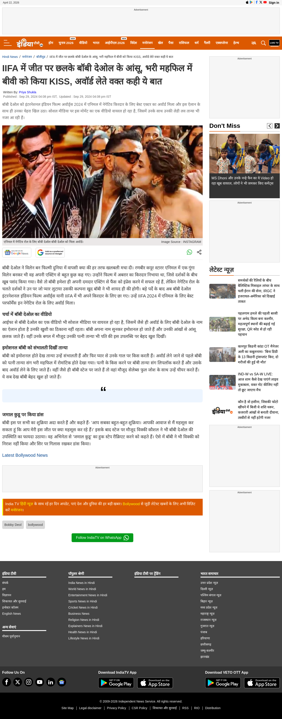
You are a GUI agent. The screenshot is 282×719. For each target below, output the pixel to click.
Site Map (67, 708)
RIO (197, 708)
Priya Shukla (27, 92)
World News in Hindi (82, 589)
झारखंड (204, 656)
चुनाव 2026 (66, 43)
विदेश (133, 43)
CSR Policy (139, 708)
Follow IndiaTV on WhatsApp (102, 537)
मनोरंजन (147, 43)
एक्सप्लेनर (222, 43)
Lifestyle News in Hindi (83, 638)
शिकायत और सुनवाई (14, 601)
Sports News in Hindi (82, 601)
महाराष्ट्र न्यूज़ (207, 613)
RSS (185, 708)
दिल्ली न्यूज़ (206, 589)
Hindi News (10, 57)
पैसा (170, 43)
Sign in (274, 2)
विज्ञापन (6, 595)
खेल (160, 43)
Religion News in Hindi (83, 620)
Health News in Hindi (82, 632)
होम (50, 43)
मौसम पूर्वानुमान (11, 636)
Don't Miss (224, 125)
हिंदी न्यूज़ (26, 504)
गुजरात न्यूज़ (207, 626)
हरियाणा (205, 638)
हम (4, 589)
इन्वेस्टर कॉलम (10, 607)
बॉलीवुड (40, 57)
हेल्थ (236, 43)
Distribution (213, 708)
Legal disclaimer (90, 708)
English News (11, 613)
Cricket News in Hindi (83, 607)
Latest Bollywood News (25, 455)
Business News (78, 613)
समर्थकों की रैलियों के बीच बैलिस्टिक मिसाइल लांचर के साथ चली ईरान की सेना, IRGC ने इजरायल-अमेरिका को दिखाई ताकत (259, 291)
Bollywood (131, 504)
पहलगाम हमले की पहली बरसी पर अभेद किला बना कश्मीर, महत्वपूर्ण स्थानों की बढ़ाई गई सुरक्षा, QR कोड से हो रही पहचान (258, 324)
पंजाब (203, 632)
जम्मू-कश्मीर (207, 650)
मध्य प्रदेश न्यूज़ (208, 607)
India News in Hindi (81, 583)
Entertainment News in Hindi (87, 595)
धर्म (197, 43)
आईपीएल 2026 (115, 43)
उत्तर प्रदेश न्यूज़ (209, 583)
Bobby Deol (13, 524)
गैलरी (207, 43)
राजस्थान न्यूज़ (208, 620)
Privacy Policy (116, 708)
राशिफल (184, 43)
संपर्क (5, 583)
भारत (96, 43)
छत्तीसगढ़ (205, 644)
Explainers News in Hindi (85, 626)
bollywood (35, 524)
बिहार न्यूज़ (206, 601)
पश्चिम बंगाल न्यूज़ (210, 595)
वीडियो (83, 43)
